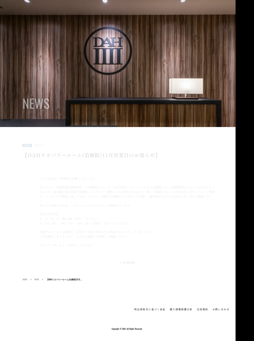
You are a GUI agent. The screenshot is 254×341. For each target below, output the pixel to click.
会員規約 (202, 309)
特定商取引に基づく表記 (150, 309)
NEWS (36, 279)
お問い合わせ (220, 309)
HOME (24, 279)
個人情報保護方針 (181, 309)
